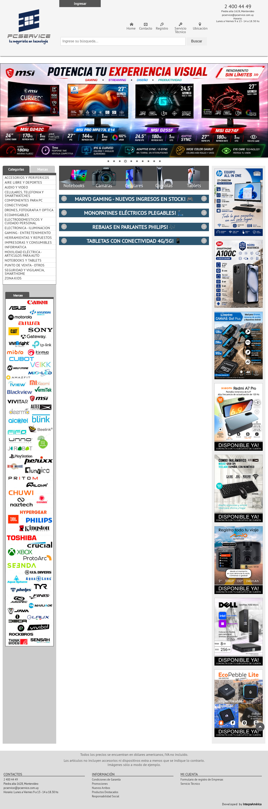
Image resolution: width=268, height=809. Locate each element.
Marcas (42, 169)
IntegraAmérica (252, 804)
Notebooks (73, 185)
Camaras (104, 185)
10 (159, 161)
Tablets (194, 185)
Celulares (134, 185)
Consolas (164, 185)
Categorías (16, 169)
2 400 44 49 (237, 6)
